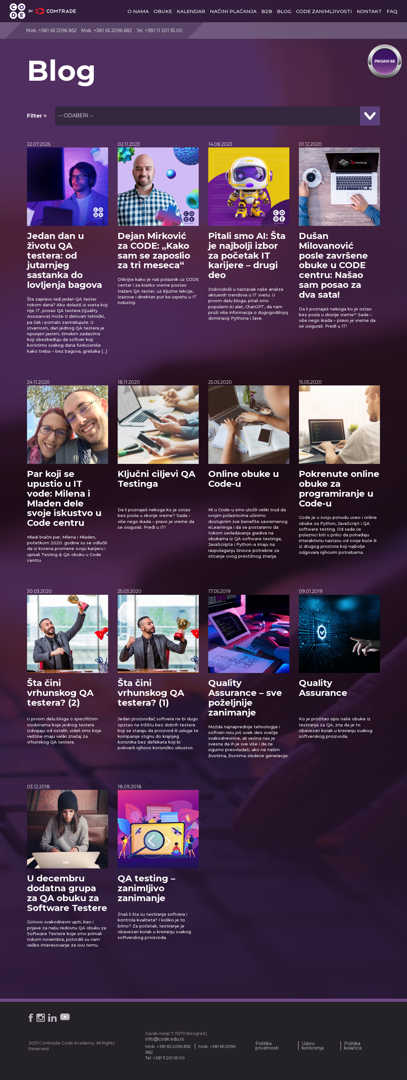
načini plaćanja (233, 11)
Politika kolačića (353, 1045)
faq (392, 11)
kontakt (369, 11)
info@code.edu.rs (164, 1039)
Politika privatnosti (267, 1045)
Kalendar (191, 11)
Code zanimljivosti (324, 11)
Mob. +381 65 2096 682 (106, 30)
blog (284, 11)
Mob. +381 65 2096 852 (51, 30)
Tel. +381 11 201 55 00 (159, 30)
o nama (138, 11)
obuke (163, 11)
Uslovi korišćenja (313, 1045)
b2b (266, 11)
